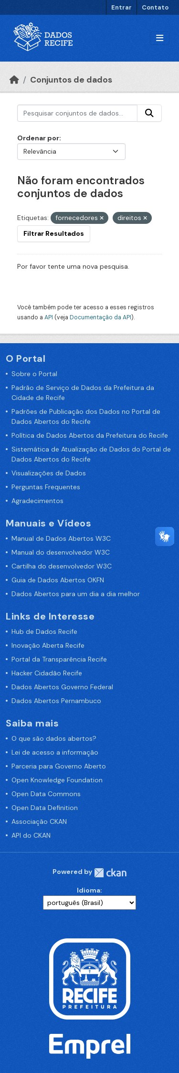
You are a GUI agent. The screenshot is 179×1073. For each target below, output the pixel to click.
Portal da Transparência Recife (59, 659)
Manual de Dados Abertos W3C (61, 538)
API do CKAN (31, 835)
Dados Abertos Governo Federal (62, 687)
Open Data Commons (46, 793)
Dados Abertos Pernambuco (56, 700)
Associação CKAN (39, 821)
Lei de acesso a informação (54, 752)
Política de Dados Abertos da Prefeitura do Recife (89, 435)
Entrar (121, 7)
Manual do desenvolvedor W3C (60, 552)
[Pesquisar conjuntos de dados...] (77, 113)
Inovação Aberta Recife (47, 645)
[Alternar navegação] (159, 38)
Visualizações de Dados (48, 473)
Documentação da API (100, 317)
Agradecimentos (37, 500)
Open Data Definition (44, 807)
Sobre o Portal (34, 373)
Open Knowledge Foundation (57, 780)
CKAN (110, 873)
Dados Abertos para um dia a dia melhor (75, 593)
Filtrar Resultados (53, 233)
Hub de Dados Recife (44, 631)
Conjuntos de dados (71, 79)
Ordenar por (38, 138)
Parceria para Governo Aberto (58, 766)
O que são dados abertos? (53, 738)
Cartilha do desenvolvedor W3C (61, 566)
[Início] (14, 79)
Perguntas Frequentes (45, 487)
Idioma (88, 890)
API (48, 317)
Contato (155, 7)
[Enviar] (149, 113)
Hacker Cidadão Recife (46, 673)
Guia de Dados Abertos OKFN (57, 580)
